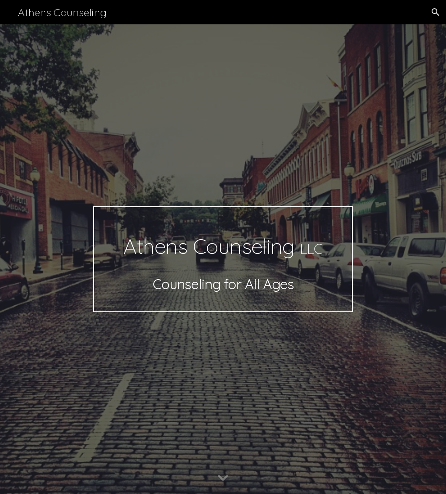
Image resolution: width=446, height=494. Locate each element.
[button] (435, 12)
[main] (222, 259)
